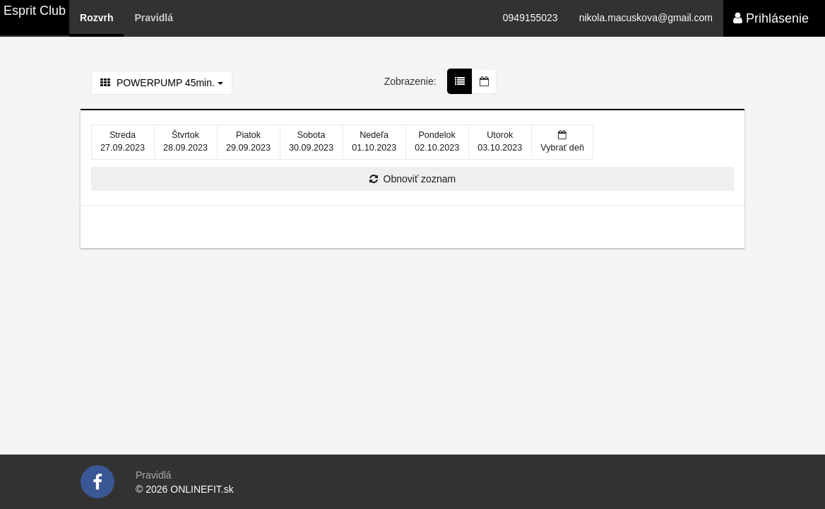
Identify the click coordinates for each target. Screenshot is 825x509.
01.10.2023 (374, 141)
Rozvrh (96, 17)
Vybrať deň (562, 141)
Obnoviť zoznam (412, 179)
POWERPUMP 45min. (161, 82)
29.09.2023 (248, 141)
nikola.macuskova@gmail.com (646, 17)
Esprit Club (35, 11)
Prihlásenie (771, 18)
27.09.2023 (122, 141)
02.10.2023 (437, 141)
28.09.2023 (185, 141)
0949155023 (530, 17)
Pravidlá (153, 17)
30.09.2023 (311, 141)
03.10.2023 (499, 141)
